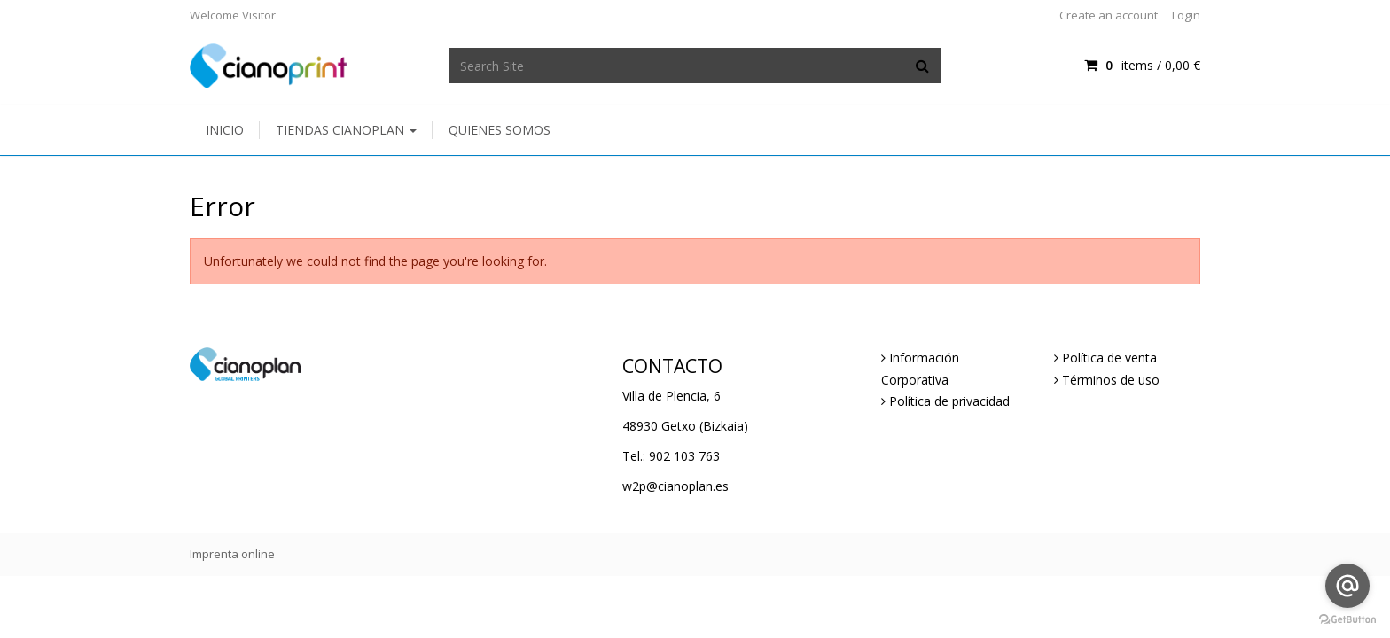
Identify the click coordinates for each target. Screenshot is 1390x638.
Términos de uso (1111, 379)
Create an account (1108, 15)
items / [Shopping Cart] (1142, 65)
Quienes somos (500, 129)
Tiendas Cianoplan (346, 129)
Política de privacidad (949, 401)
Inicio (225, 129)
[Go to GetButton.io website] (1347, 620)
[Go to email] (1347, 586)
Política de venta (1109, 357)
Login (1186, 15)
